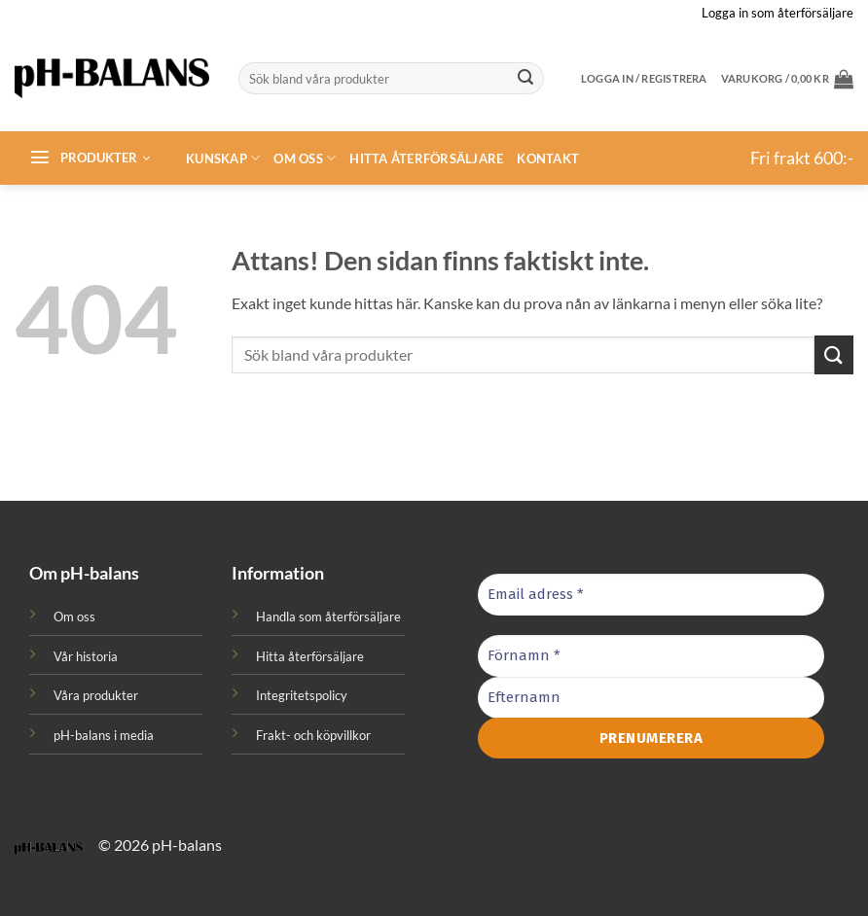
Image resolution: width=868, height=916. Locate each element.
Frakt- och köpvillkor (313, 735)
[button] (787, 78)
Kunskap (223, 158)
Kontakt (548, 158)
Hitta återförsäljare (426, 158)
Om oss (304, 158)
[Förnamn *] (651, 656)
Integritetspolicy (301, 695)
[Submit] (526, 78)
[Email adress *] (651, 595)
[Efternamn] (651, 697)
